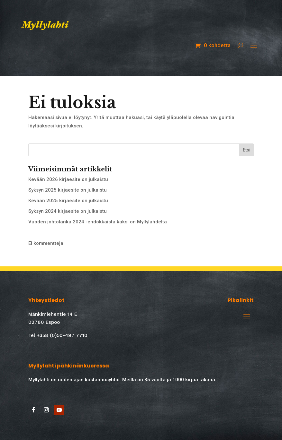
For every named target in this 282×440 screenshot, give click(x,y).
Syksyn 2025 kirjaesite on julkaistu (67, 190)
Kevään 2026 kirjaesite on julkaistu (68, 179)
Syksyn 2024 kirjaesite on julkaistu (67, 211)
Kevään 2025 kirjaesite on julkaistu (68, 200)
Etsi (246, 149)
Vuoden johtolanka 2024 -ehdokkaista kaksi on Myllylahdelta (97, 222)
